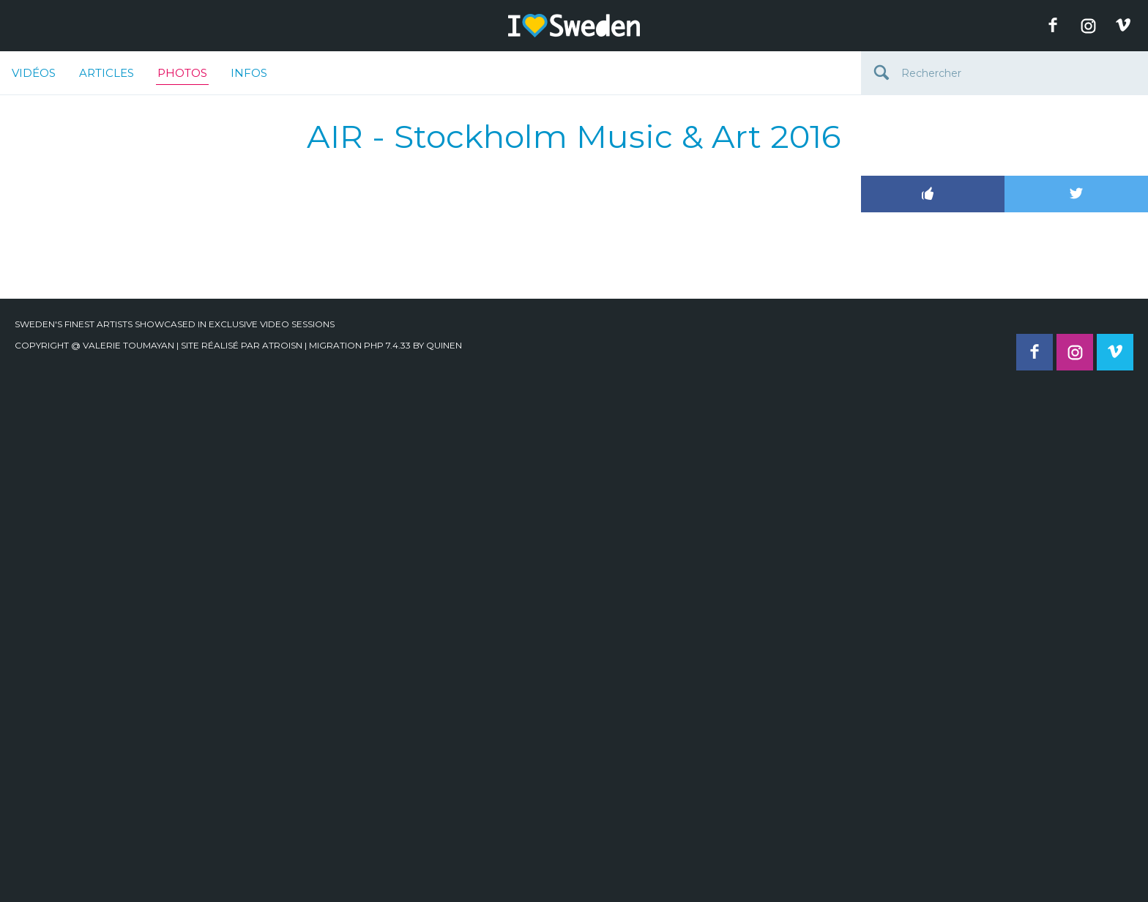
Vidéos (34, 73)
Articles (106, 73)
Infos (249, 73)
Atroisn (282, 345)
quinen (444, 345)
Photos (182, 75)
